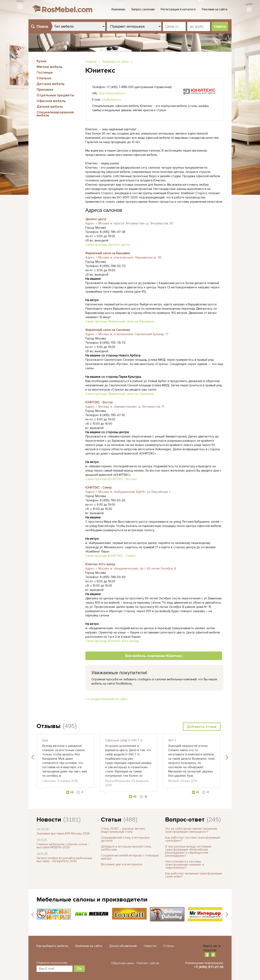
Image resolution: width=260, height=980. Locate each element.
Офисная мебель (51, 101)
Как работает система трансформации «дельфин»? (192, 839)
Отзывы (49, 726)
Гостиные (45, 72)
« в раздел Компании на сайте (106, 699)
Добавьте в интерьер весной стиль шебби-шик (126, 848)
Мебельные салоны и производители (92, 899)
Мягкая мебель (50, 67)
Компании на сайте (115, 62)
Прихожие (45, 89)
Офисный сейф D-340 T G (124, 740)
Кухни (41, 61)
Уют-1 (172, 740)
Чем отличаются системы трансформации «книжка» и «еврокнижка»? (184, 864)
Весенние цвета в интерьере (121, 864)
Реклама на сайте (215, 9)
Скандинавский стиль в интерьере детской (125, 839)
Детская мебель (51, 84)
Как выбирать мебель (52, 946)
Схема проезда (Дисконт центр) (107, 245)
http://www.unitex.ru (112, 93)
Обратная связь (122, 963)
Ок (79, 968)
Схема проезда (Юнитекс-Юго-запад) (112, 641)
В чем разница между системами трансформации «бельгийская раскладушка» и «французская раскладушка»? (188, 851)
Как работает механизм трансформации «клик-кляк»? (193, 875)
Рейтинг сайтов (148, 963)
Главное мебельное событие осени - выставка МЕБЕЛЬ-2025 (63, 845)
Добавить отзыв (202, 726)
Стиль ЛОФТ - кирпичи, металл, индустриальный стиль (123, 830)
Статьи (111, 819)
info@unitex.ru (111, 99)
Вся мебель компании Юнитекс (153, 656)
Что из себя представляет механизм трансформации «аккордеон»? (191, 830)
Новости (49, 819)
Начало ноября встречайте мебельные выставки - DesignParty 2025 (64, 859)
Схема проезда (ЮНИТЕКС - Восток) (110, 479)
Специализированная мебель (55, 113)
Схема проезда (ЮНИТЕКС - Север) (110, 556)
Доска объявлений (123, 946)
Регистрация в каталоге (178, 9)
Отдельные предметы (55, 95)
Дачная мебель (50, 106)
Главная (90, 62)
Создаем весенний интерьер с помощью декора (130, 857)
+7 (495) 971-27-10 (208, 967)
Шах (45, 740)
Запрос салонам (143, 9)
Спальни (44, 78)
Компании (118, 9)
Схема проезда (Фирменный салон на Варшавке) (119, 321)
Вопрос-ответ (185, 819)
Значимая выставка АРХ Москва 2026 (63, 833)
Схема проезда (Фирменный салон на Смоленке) (119, 394)
